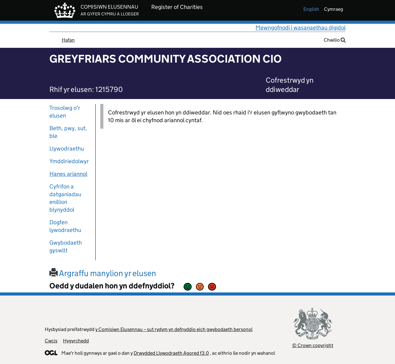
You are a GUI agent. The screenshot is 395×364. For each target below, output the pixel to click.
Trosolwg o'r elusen (64, 111)
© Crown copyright (312, 345)
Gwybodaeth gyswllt (65, 246)
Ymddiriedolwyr (69, 161)
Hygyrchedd (76, 341)
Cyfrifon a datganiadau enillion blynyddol (65, 198)
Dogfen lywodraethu (65, 226)
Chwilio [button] (335, 40)
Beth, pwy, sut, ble (68, 132)
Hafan (68, 40)
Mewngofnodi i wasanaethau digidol (301, 27)
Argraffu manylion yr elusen (102, 273)
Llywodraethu (66, 148)
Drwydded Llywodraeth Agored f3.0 (171, 353)
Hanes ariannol (68, 173)
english (311, 9)
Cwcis (51, 341)
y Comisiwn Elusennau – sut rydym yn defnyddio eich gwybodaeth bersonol (173, 329)
